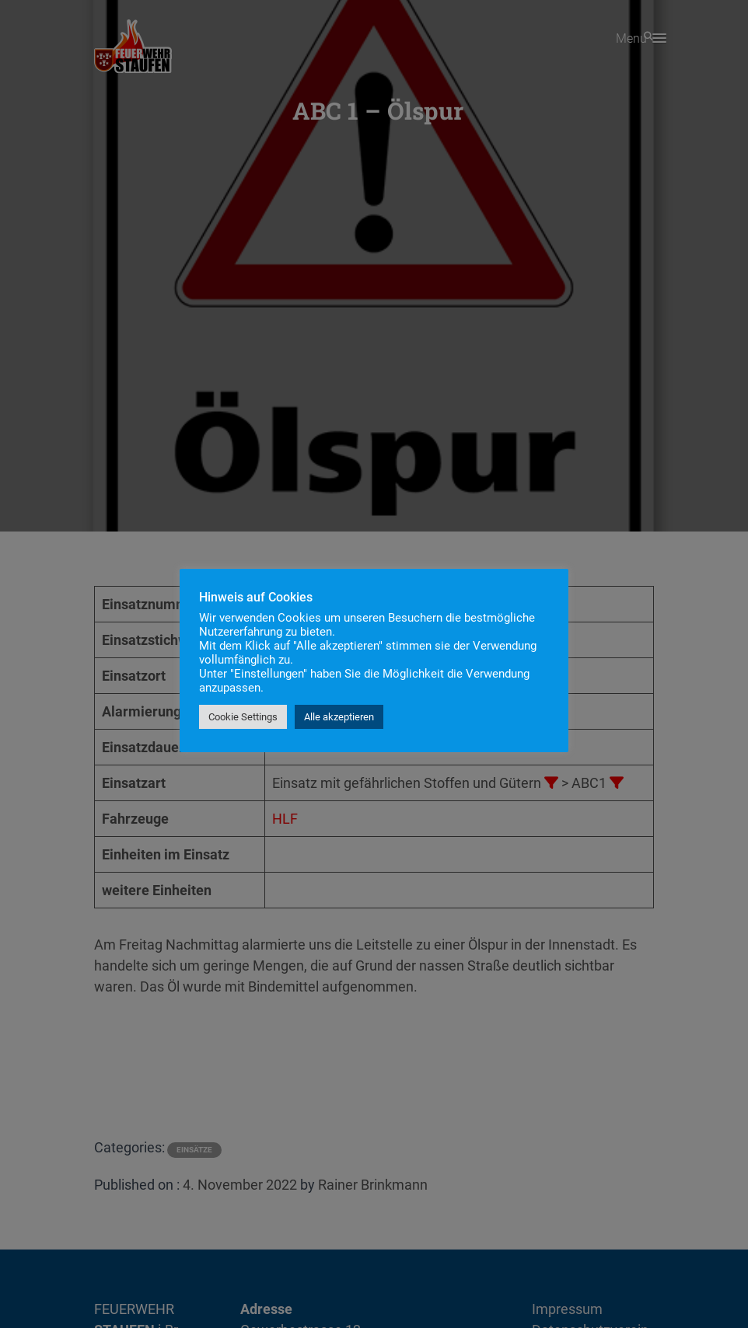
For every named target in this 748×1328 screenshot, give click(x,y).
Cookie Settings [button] (243, 717)
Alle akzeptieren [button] (339, 717)
